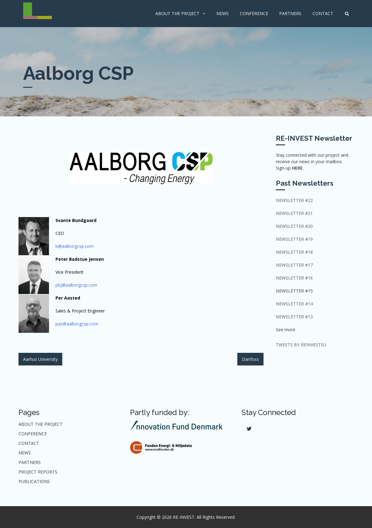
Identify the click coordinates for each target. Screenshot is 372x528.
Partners (290, 13)
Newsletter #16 (294, 278)
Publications (34, 481)
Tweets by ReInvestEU (301, 345)
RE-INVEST (183, 517)
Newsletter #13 (294, 317)
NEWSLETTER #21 (294, 213)
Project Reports (37, 472)
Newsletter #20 (294, 226)
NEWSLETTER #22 (294, 200)
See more (285, 330)
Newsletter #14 (294, 304)
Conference (254, 13)
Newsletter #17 (294, 265)
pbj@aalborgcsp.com (76, 285)
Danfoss (250, 359)
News (222, 13)
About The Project (177, 13)
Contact (323, 13)
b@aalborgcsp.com (74, 246)
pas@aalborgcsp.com (76, 324)
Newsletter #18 (294, 252)
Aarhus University (40, 359)
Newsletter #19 (294, 239)
